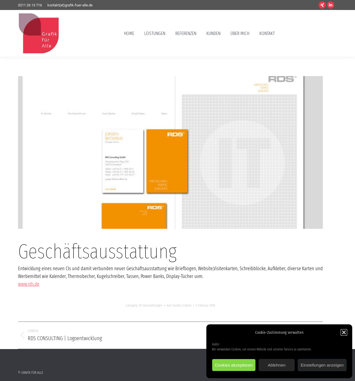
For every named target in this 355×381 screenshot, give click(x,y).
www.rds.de (28, 284)
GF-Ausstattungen (150, 305)
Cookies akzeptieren (234, 365)
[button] (344, 332)
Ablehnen (276, 365)
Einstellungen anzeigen (322, 365)
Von (178, 305)
